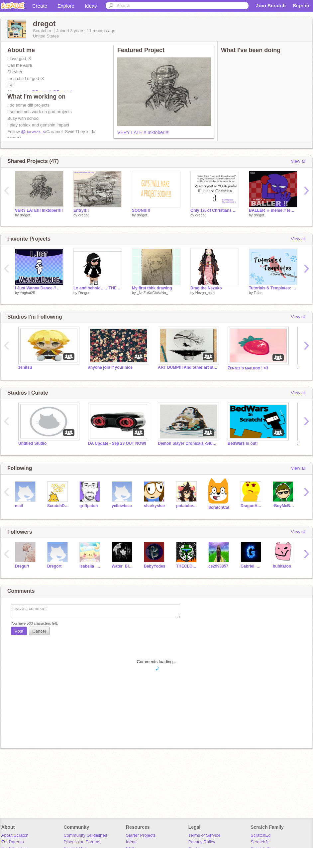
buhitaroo (282, 566)
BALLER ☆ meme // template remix (273, 210)
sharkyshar (154, 505)
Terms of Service (204, 835)
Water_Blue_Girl (123, 566)
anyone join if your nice (110, 367)
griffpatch (88, 505)
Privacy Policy (201, 841)
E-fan (258, 293)
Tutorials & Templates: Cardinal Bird (273, 288)
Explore (65, 6)
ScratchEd (260, 835)
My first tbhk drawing (152, 288)
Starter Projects (141, 835)
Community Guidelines (85, 835)
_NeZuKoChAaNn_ (152, 293)
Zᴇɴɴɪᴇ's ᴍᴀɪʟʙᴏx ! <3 (248, 368)
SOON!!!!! (141, 210)
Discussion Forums (81, 841)
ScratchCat (218, 507)
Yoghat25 (27, 293)
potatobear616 (187, 505)
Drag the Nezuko (206, 288)
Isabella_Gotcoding (90, 566)
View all (298, 161)
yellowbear (122, 505)
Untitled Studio (32, 443)
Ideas (91, 6)
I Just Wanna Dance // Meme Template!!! (39, 288)
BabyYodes (154, 566)
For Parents (12, 841)
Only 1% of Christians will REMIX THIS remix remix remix (214, 210)
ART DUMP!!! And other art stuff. (188, 367)
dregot (25, 215)
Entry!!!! (81, 210)
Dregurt (84, 293)
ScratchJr (260, 841)
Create (39, 6)
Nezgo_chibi (205, 293)
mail (19, 505)
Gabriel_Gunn (252, 566)
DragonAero (252, 505)
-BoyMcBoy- (284, 505)
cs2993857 (218, 566)
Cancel (39, 631)
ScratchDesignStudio (58, 505)
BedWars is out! (243, 443)
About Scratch (15, 835)
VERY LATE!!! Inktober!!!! (143, 132)
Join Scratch (271, 5)
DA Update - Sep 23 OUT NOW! (117, 443)
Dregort (54, 566)
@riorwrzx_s (33, 131)
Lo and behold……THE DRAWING (97, 288)
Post (19, 631)
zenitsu (25, 367)
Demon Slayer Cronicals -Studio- (188, 443)
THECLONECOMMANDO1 (187, 566)
